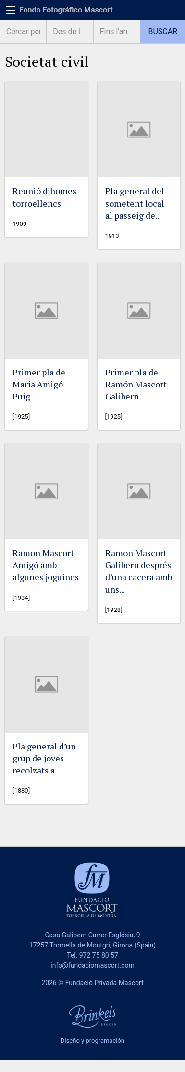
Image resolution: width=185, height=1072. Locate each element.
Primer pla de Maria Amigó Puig (38, 384)
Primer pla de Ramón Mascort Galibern (136, 384)
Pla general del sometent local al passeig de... (134, 203)
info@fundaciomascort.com (92, 965)
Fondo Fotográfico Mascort (66, 9)
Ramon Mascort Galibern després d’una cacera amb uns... (138, 571)
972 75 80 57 (98, 955)
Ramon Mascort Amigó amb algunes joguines (45, 565)
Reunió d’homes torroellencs (44, 197)
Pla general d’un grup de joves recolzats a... (44, 758)
